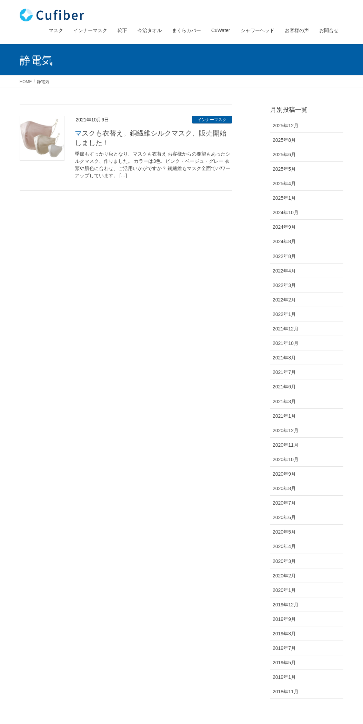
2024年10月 (286, 212)
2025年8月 (284, 140)
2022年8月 (284, 256)
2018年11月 (286, 691)
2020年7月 (284, 503)
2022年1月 (284, 314)
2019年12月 (286, 604)
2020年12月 (286, 430)
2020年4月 (284, 546)
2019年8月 (284, 633)
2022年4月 (284, 271)
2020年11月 (286, 445)
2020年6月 (284, 517)
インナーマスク (212, 119)
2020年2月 (284, 575)
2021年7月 (284, 372)
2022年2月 (284, 300)
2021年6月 (284, 386)
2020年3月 (284, 561)
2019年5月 (284, 662)
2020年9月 (284, 474)
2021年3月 (284, 401)
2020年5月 (284, 532)
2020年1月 (284, 590)
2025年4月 (284, 183)
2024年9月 (284, 227)
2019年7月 (284, 648)
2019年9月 (284, 619)
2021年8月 (284, 357)
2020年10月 (286, 459)
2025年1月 (284, 198)
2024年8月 (284, 241)
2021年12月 (286, 328)
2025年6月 (284, 154)
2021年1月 (284, 416)
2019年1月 (284, 677)
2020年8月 (284, 488)
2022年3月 (284, 285)
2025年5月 (284, 169)
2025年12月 (286, 125)
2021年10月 (286, 343)
